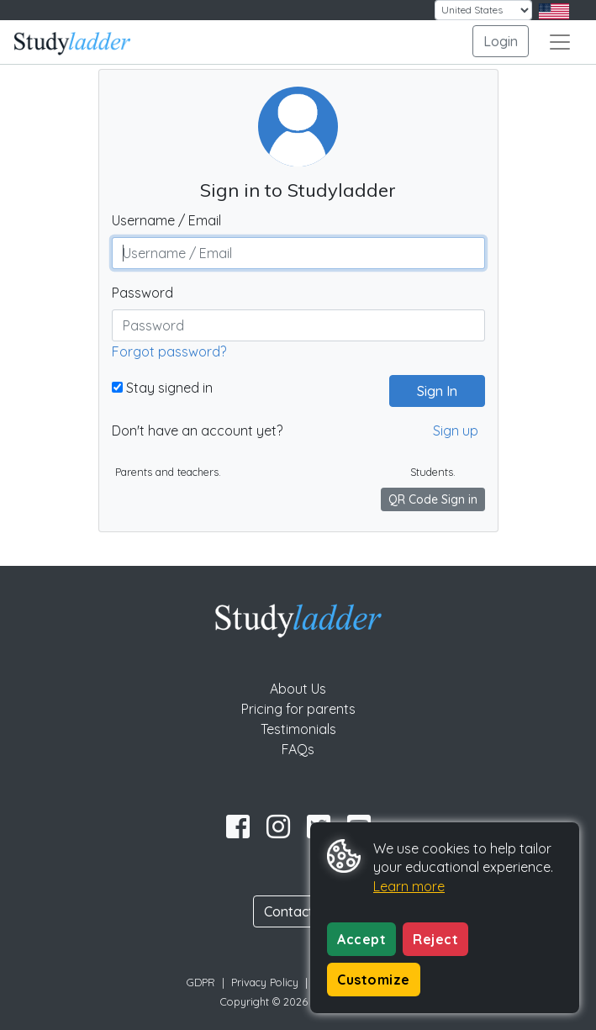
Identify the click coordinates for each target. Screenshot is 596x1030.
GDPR (201, 982)
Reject (435, 939)
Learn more (409, 886)
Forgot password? (169, 351)
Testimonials (298, 729)
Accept (361, 939)
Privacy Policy (264, 982)
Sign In (430, 391)
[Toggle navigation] (560, 42)
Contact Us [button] (298, 911)
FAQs (298, 749)
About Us (298, 688)
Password (142, 292)
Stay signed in (162, 387)
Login (500, 41)
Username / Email (166, 220)
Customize (373, 979)
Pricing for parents (298, 708)
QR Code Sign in (432, 499)
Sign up (455, 430)
